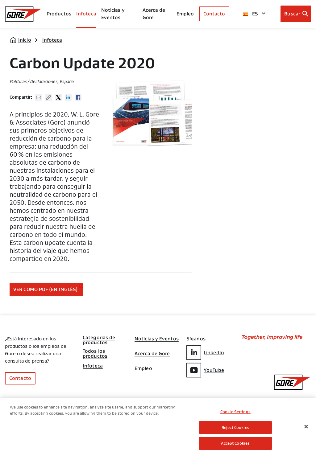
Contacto (214, 13)
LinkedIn (205, 352)
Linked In (68, 97)
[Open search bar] (296, 14)
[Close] (306, 427)
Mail (38, 97)
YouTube (205, 370)
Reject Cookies (235, 427)
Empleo (143, 368)
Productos (59, 13)
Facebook (78, 97)
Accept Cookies (235, 444)
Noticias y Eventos (113, 13)
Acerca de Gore (154, 13)
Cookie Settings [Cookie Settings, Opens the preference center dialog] (235, 412)
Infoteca (52, 40)
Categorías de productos (99, 338)
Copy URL (48, 97)
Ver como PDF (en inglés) (45, 289)
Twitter (58, 97)
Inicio (24, 40)
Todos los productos (95, 352)
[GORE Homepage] (23, 14)
